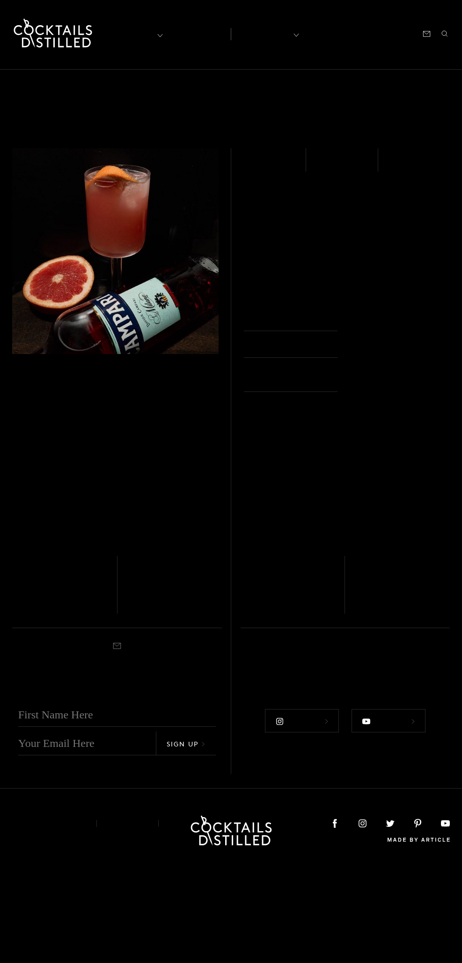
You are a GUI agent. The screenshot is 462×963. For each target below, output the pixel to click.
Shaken (407, 165)
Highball (266, 705)
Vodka (260, 165)
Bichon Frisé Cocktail (162, 684)
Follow (301, 816)
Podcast (365, 33)
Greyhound (272, 676)
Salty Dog (382, 676)
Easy (327, 165)
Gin (245, 663)
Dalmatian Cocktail (41, 684)
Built (247, 705)
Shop (334, 33)
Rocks (368, 318)
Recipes (264, 33)
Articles (197, 33)
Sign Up (186, 839)
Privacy (127, 918)
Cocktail (159, 705)
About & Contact (47, 918)
